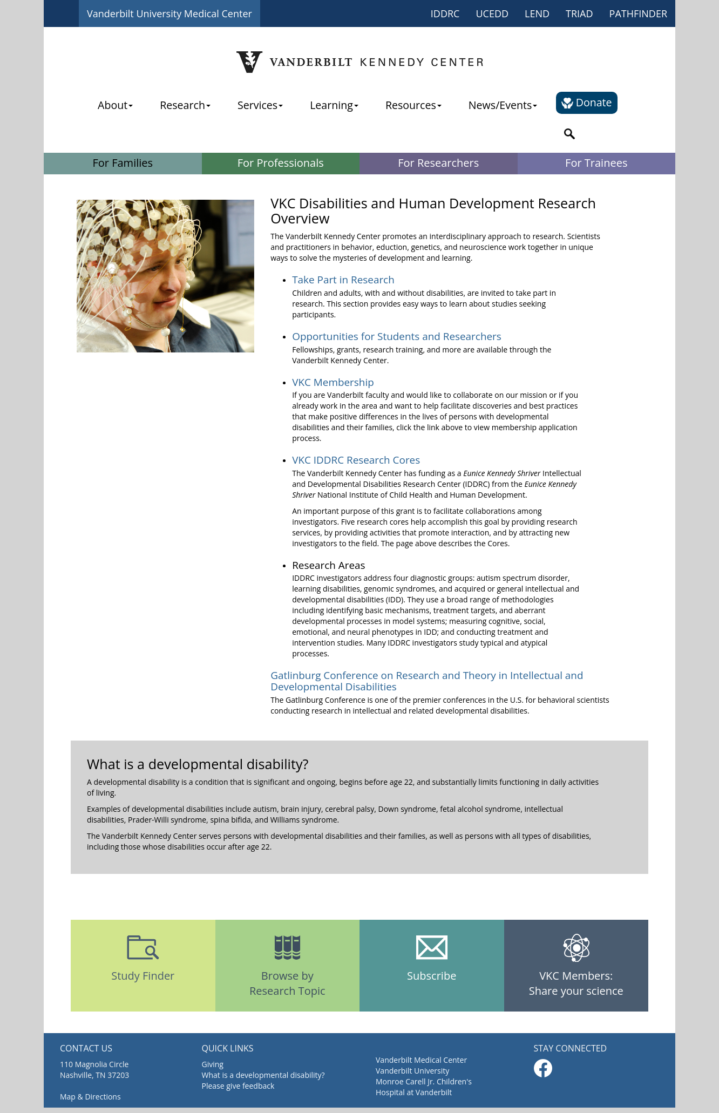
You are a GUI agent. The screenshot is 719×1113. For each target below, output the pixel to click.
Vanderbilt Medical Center (421, 1060)
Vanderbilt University (412, 1071)
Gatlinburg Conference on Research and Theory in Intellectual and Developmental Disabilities (426, 681)
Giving (212, 1064)
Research (185, 105)
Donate (586, 102)
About (115, 105)
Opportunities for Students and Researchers (396, 336)
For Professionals (281, 162)
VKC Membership (333, 382)
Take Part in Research (343, 280)
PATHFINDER (638, 13)
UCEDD (492, 13)
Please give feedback (238, 1086)
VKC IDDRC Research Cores (356, 460)
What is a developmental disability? (263, 1075)
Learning (334, 105)
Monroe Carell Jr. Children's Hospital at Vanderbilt (424, 1086)
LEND (537, 13)
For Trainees (596, 162)
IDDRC (445, 13)
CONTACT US (86, 1048)
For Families (122, 162)
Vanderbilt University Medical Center (169, 13)
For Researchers (438, 162)
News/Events (503, 105)
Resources (413, 105)
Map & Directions (90, 1096)
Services (260, 105)
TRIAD (579, 13)
